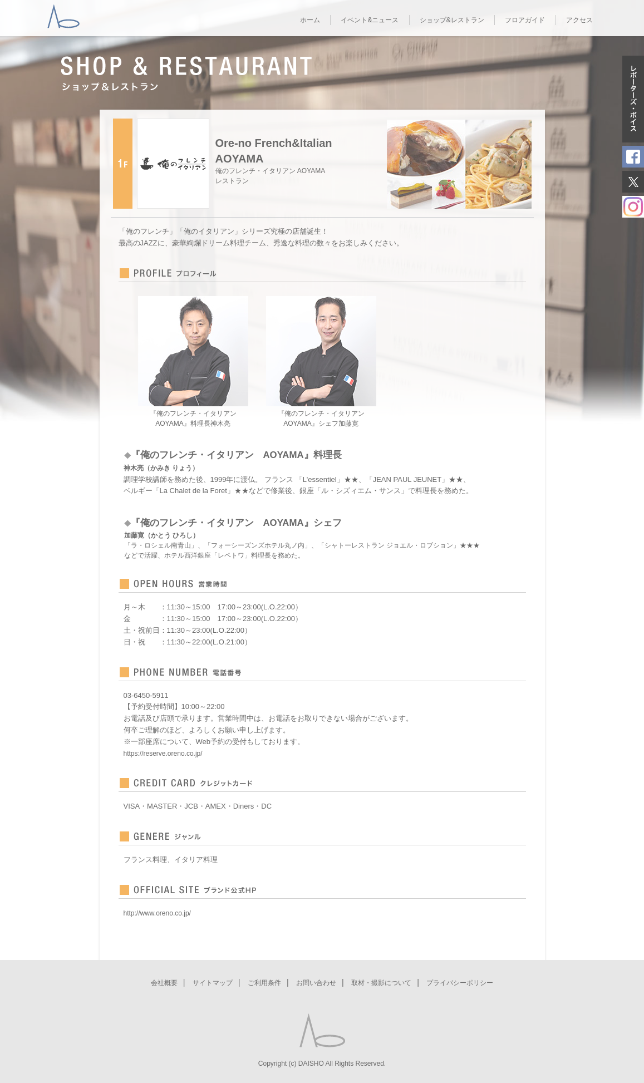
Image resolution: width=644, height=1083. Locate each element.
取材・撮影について (381, 983)
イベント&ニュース (370, 20)
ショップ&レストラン (452, 20)
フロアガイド (525, 20)
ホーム (310, 20)
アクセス (579, 20)
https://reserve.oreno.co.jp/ (163, 753)
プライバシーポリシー (459, 983)
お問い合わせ (316, 983)
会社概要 (164, 983)
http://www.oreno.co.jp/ (157, 913)
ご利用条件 (264, 983)
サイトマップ (213, 983)
